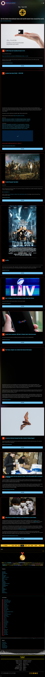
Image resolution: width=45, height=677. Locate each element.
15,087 (36, 545)
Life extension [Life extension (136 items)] (37, 564)
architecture (4, 582)
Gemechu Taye (5, 608)
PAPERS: (24, 668)
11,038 (32, 545)
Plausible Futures (4, 646)
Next (40, 545)
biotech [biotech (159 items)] (23, 562)
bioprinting (3, 591)
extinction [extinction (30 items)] (7, 564)
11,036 (26, 545)
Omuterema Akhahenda (7, 63)
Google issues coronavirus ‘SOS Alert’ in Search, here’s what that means (20, 334)
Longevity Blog (4, 643)
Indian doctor (36, 521)
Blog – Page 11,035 (22, 7)
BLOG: (23, 663)
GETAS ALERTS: (24, 662)
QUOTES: (24, 670)
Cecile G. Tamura (6, 616)
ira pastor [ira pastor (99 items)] (33, 564)
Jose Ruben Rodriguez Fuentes (8, 611)
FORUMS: (20, 670)
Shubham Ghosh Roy (6, 602)
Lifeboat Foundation (6, 673)
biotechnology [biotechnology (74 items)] (27, 562)
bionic (3, 590)
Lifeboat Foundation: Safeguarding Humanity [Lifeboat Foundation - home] (20, 3)
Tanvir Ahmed (6, 146)
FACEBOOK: (17, 660)
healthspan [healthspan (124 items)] (18, 564)
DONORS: (20, 664)
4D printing (3, 572)
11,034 (19, 545)
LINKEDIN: (17, 662)
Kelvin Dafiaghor (6, 609)
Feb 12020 (3, 51)
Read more (22, 66)
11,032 (13, 545)
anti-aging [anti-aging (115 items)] (9, 562)
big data (3, 588)
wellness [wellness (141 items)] (41, 565)
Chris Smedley (5, 634)
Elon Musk (3, 576)
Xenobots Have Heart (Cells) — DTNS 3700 (14, 73)
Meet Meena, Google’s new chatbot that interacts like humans (18, 350)
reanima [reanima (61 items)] (12, 565)
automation (4, 586)
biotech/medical (10, 146)
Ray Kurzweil (4, 575)
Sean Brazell (5, 623)
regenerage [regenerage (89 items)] (15, 565)
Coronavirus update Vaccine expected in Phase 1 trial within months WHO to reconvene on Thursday (23, 476)
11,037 (29, 545)
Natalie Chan (5, 624)
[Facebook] (30, 673)
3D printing (3, 571)
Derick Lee (5, 618)
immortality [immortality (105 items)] (26, 564)
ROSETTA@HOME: (17, 668)
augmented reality (5, 585)
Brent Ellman (5, 627)
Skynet (3, 578)
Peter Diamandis (4, 573)
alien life (3, 580)
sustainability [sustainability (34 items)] (30, 565)
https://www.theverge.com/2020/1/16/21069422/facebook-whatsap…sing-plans (16, 118)
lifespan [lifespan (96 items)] (42, 564)
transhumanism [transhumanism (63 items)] (37, 565)
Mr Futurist (3, 644)
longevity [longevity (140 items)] (4, 565)
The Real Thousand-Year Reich (11, 182)
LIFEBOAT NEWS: (25, 660)
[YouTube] (35, 673)
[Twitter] (31, 673)
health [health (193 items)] (14, 564)
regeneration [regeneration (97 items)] (19, 565)
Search (43, 551)
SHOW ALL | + (3, 635)
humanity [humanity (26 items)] (21, 564)
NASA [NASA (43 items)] (6, 565)
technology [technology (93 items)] (33, 565)
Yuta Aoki (4, 617)
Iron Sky (7, 260)
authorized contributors (8, 21)
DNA (2, 574)
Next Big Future (4, 645)
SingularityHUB (4, 647)
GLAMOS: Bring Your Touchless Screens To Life (15, 51)
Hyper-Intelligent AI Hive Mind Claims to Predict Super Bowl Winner (19, 298)
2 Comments (16, 535)
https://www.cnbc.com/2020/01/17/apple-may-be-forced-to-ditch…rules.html (15, 126)
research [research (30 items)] (22, 565)
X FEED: (17, 663)
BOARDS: (24, 664)
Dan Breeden (5, 604)
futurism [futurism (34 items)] (10, 564)
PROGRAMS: (24, 667)
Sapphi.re (15, 673)
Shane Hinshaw (5, 621)
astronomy (3, 584)
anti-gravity (4, 581)
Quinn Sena (6, 197)
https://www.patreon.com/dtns (18, 115)
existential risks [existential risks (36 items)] (4, 564)
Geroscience (4, 642)
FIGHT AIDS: (17, 666)
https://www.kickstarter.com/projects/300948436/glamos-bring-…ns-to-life (15, 56)
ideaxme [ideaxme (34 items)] (23, 564)
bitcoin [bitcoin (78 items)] (31, 562)
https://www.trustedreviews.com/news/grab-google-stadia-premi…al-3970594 (15, 125)
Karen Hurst (5, 610)
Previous (5, 545)
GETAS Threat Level (22, 657)
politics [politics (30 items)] (10, 565)
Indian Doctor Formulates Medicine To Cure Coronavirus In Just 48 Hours (20, 517)
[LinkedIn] (33, 673)
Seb (4, 628)
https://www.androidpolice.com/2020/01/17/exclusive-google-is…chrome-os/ (15, 124)
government (13, 535)
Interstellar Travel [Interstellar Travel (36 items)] (30, 564)
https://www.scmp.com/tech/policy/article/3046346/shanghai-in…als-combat (15, 127)
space (8, 270)
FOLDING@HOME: (17, 667)
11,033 (16, 545)
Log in (3, 21)
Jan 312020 (3, 517)
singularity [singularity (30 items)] (26, 565)
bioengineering (4, 589)
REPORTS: (24, 666)
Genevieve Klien (5, 599)
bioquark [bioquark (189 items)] (20, 562)
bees (3, 587)
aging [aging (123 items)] (3, 562)
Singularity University (5, 577)
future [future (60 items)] (9, 564)
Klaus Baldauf (5, 615)
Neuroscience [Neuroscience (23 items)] (8, 565)
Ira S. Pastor (5, 633)
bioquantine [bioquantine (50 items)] (16, 562)
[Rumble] (37, 673)
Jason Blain (5, 630)
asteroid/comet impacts (5, 583)
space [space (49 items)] (27, 565)
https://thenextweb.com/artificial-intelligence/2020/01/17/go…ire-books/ (15, 128)
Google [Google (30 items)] (12, 564)
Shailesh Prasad (5, 605)
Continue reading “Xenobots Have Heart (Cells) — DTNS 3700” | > (12, 143)
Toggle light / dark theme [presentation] (43, 3)
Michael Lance (5, 629)
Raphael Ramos (5, 622)
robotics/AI (13, 146)
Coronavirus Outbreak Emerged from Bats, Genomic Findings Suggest (19, 438)
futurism (12, 63)
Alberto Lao (5, 620)
